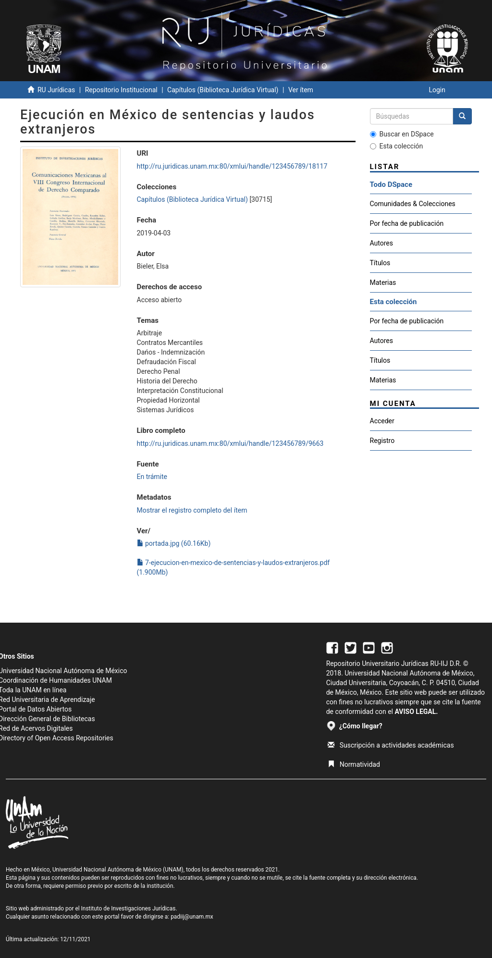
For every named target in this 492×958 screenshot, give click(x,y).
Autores (381, 243)
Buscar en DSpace (402, 134)
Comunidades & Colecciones (412, 204)
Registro (382, 440)
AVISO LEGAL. (416, 711)
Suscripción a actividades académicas (391, 745)
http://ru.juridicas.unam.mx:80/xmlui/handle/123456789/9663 (230, 443)
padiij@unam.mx (192, 916)
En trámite (152, 476)
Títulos (380, 263)
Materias (383, 282)
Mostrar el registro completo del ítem (192, 510)
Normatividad (354, 764)
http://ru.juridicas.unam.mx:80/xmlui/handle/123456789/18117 (232, 166)
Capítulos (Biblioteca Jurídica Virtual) (222, 90)
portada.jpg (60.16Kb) (174, 543)
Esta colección (396, 146)
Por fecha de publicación (407, 223)
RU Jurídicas (56, 90)
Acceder (382, 421)
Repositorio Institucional (121, 90)
